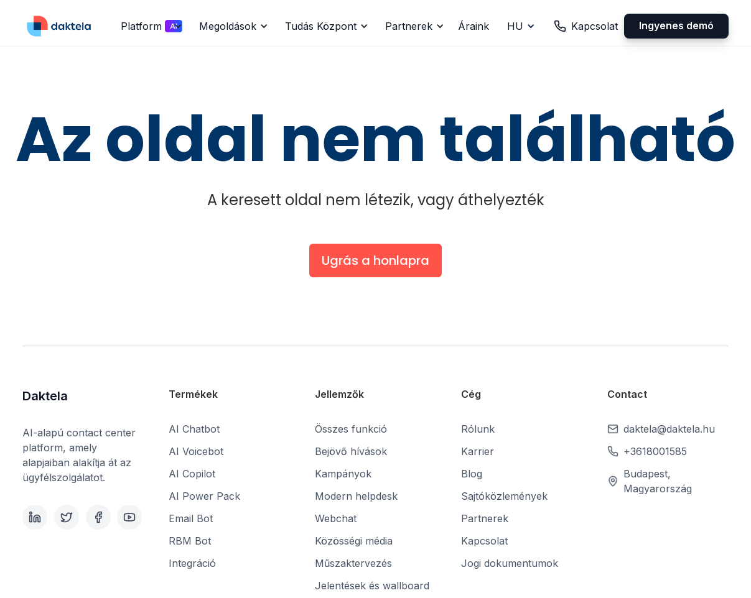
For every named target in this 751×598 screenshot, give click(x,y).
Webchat (336, 518)
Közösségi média (354, 541)
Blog (471, 473)
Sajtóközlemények (504, 496)
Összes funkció (351, 429)
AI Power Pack (204, 496)
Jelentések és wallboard (372, 585)
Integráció (192, 563)
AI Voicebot (196, 451)
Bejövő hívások (351, 451)
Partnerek (484, 518)
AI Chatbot (194, 429)
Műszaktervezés (353, 563)
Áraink (473, 26)
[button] (149, 26)
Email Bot (191, 518)
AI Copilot (192, 473)
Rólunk (478, 429)
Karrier (477, 451)
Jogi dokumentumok (509, 563)
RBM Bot (190, 541)
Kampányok (343, 473)
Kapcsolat (484, 541)
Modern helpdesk (356, 496)
